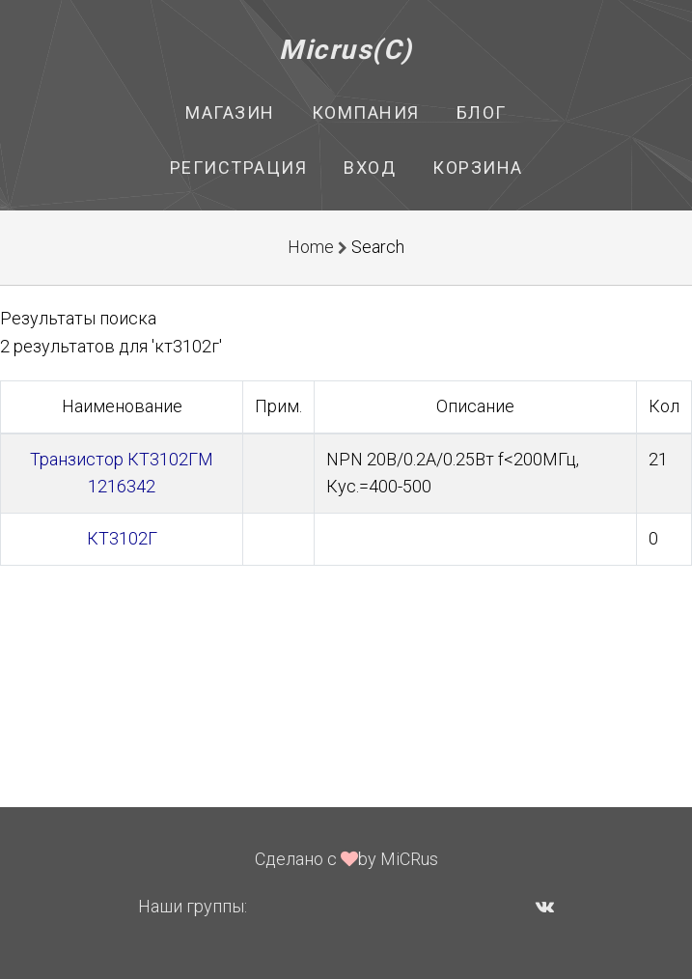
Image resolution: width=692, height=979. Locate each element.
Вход (370, 167)
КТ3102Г (122, 538)
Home (311, 247)
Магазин (230, 112)
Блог (482, 112)
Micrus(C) (346, 50)
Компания (366, 112)
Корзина (477, 167)
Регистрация (239, 167)
